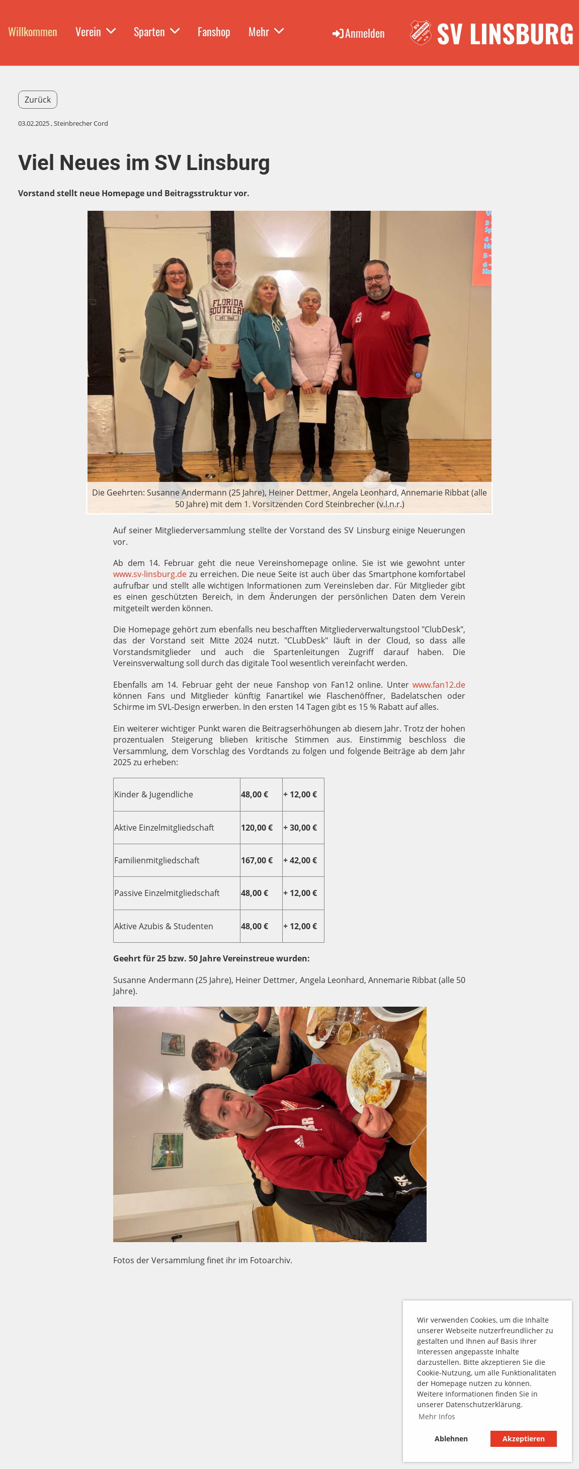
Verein (95, 31)
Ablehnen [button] (451, 1438)
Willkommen (32, 31)
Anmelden (358, 33)
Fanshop (214, 31)
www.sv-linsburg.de (150, 574)
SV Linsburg (505, 32)
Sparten (157, 31)
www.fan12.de (438, 684)
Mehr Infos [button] (437, 1416)
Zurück (38, 99)
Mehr (266, 31)
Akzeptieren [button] (524, 1438)
